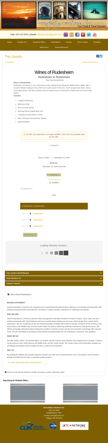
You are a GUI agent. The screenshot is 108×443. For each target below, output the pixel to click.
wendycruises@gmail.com (49, 34)
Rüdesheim (38, 214)
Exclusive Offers (39, 42)
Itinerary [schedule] (9, 62)
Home (9, 42)
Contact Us (53, 175)
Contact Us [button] (21, 42)
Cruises (69, 42)
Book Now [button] (44, 47)
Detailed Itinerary (30, 235)
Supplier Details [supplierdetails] (90, 62)
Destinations (55, 42)
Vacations (97, 42)
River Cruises (82, 42)
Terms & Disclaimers (54, 180)
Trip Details (13, 56)
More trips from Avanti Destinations (24, 362)
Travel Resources (61, 47)
